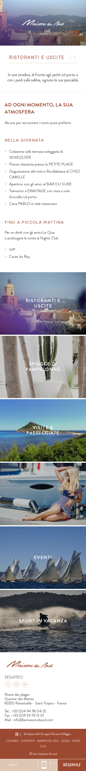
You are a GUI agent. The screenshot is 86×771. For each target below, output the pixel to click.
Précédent (70, 57)
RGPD (76, 741)
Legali (65, 741)
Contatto (28, 741)
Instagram (16, 684)
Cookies (12, 741)
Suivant (75, 57)
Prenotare (72, 765)
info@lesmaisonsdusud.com (33, 719)
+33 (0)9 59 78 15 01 (28, 715)
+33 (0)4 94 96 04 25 (44, 765)
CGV (43, 746)
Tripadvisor (25, 684)
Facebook (8, 684)
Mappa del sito (48, 741)
